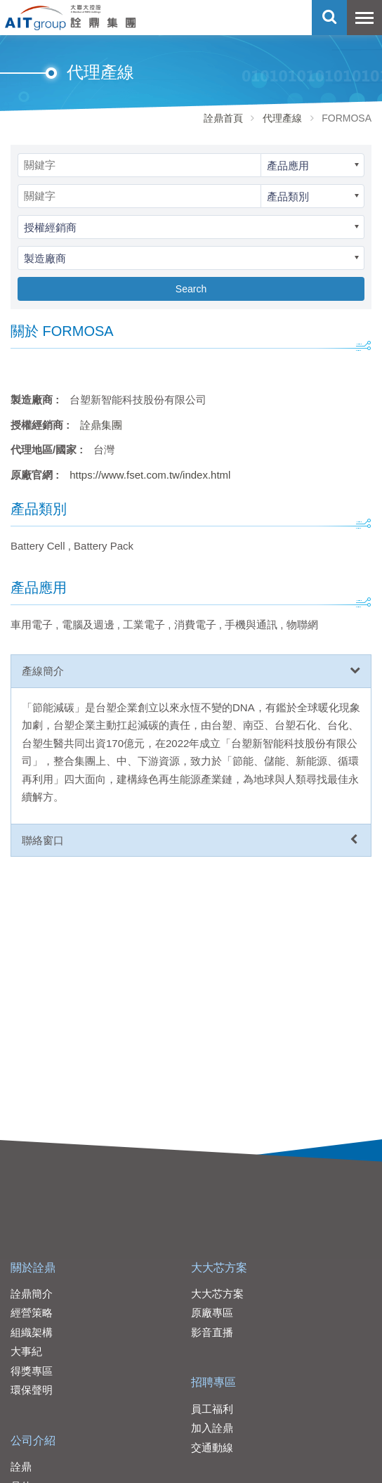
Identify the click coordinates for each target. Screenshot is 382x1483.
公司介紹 (33, 1440)
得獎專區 (32, 1371)
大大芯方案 (219, 1268)
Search (191, 288)
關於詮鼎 (33, 1268)
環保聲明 (32, 1390)
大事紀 (26, 1351)
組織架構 (32, 1332)
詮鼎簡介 (32, 1294)
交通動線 (212, 1447)
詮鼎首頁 (223, 118)
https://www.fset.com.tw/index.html (150, 475)
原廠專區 (212, 1313)
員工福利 (212, 1409)
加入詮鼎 (212, 1428)
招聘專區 (213, 1382)
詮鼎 (21, 1466)
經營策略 (32, 1313)
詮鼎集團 (101, 425)
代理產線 (282, 118)
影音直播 (212, 1332)
